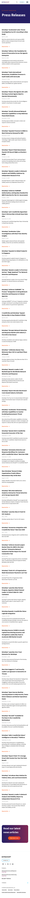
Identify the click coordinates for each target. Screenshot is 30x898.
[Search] (16, 2)
